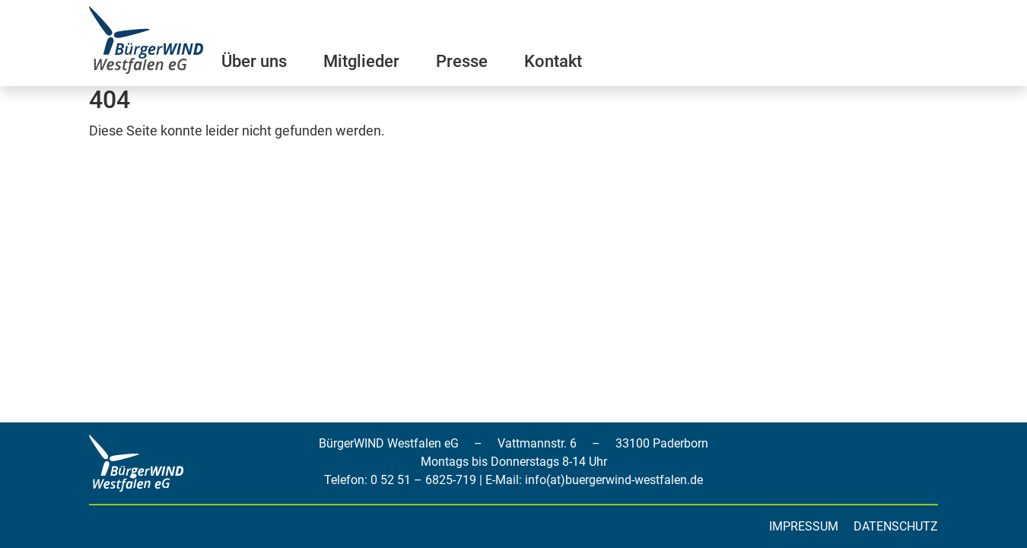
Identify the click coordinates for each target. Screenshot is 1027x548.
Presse (462, 61)
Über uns (254, 61)
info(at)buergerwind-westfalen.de (614, 480)
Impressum (803, 526)
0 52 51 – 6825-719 (423, 480)
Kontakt (553, 61)
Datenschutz (896, 526)
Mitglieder (361, 61)
